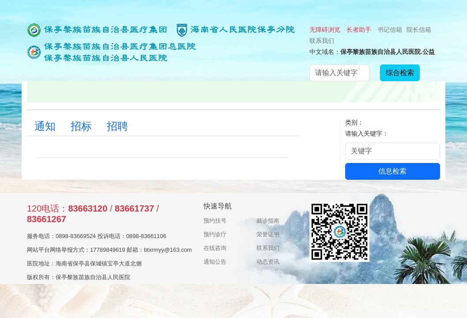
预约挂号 (214, 220)
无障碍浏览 (324, 29)
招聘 (117, 126)
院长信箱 (419, 29)
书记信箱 (389, 29)
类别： (354, 122)
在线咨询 (214, 248)
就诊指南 (267, 220)
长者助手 (358, 29)
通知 (45, 126)
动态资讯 (267, 261)
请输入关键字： (366, 133)
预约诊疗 (214, 234)
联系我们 (321, 40)
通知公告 (214, 261)
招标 (81, 126)
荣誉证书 (267, 234)
